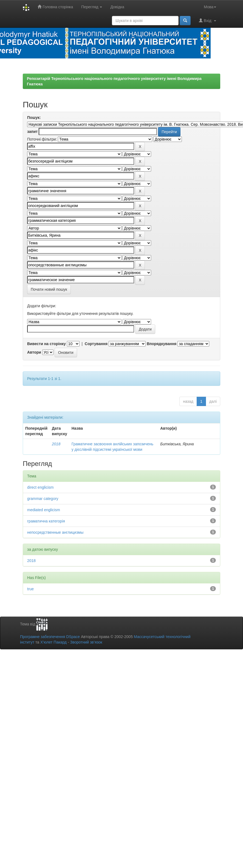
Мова (210, 7)
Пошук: (34, 117)
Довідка (117, 7)
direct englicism (40, 487)
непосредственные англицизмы (55, 532)
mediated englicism (43, 510)
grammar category (42, 498)
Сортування (96, 344)
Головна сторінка (55, 6)
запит (32, 131)
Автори (34, 352)
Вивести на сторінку (46, 344)
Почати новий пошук (49, 289)
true (30, 589)
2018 (56, 444)
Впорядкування (162, 344)
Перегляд (91, 7)
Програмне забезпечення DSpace (50, 636)
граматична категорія (46, 521)
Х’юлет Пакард (53, 642)
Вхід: (207, 20)
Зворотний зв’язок (86, 642)
